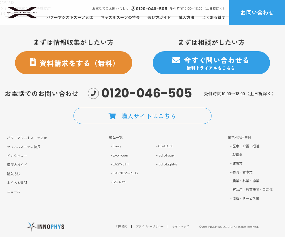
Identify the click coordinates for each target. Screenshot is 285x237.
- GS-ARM (118, 182)
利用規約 (121, 227)
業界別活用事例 (239, 137)
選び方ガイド (159, 17)
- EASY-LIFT (119, 164)
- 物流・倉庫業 (241, 172)
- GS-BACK (164, 146)
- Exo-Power (119, 155)
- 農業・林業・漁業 (244, 181)
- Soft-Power (165, 155)
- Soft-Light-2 (166, 164)
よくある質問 (213, 17)
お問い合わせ (257, 12)
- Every (115, 146)
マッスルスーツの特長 (120, 17)
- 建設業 (236, 163)
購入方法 (186, 17)
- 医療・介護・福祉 (244, 146)
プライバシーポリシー (150, 227)
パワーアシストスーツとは (69, 17)
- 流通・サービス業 (244, 198)
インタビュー (17, 155)
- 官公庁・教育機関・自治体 (251, 189)
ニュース (13, 191)
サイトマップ (180, 227)
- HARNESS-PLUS (124, 173)
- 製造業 (236, 154)
